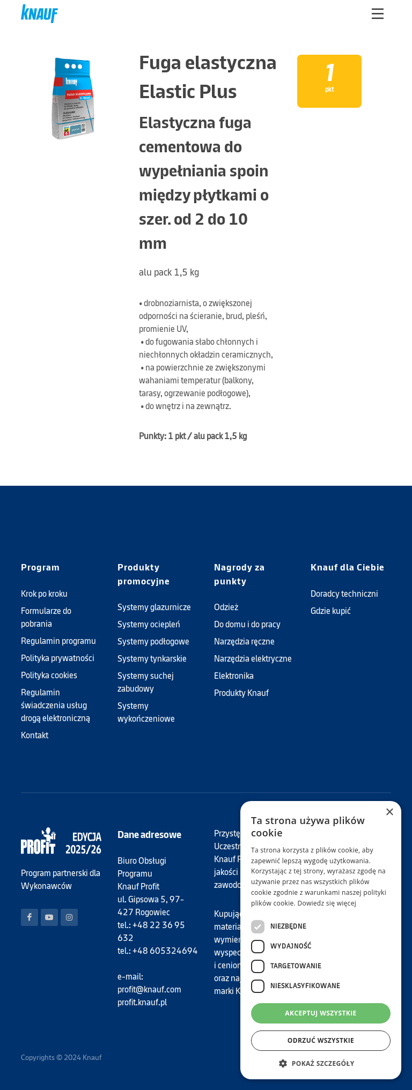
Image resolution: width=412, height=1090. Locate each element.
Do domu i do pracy (247, 624)
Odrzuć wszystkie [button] (321, 1040)
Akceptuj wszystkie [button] (320, 1013)
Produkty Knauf (241, 693)
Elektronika (234, 675)
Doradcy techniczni (344, 593)
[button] (321, 1063)
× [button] (389, 813)
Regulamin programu (58, 641)
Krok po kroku (44, 593)
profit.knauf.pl (142, 1002)
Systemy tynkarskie (152, 658)
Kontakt (34, 735)
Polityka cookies (49, 675)
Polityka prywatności (57, 658)
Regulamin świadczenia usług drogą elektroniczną (55, 705)
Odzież (226, 607)
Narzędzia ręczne (244, 641)
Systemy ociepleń (148, 624)
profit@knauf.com (149, 989)
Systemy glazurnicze (154, 607)
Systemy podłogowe (153, 641)
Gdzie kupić (331, 611)
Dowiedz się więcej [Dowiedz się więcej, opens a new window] (326, 903)
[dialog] (320, 940)
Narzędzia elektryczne (253, 658)
